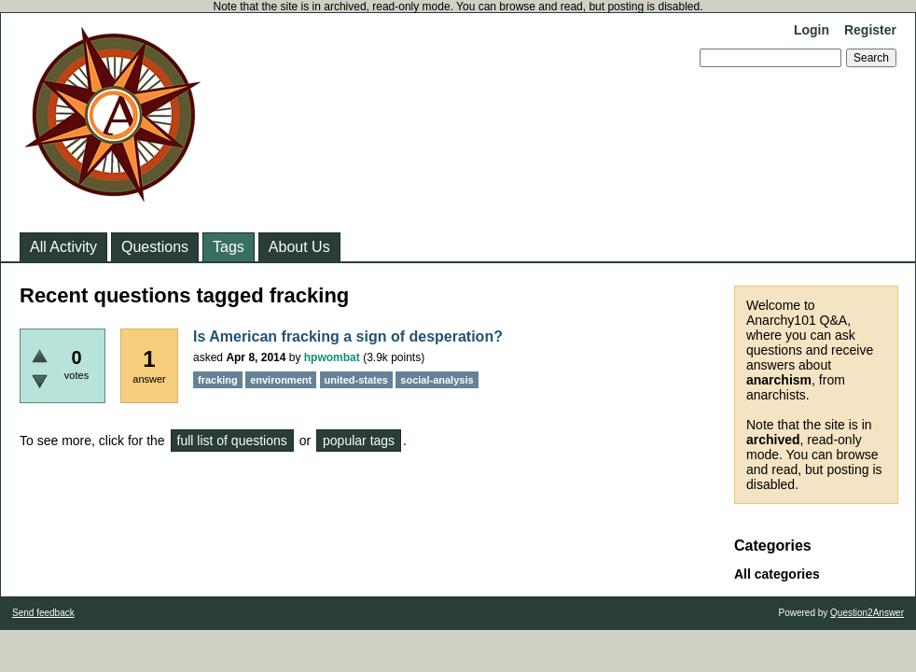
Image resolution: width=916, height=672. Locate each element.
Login (811, 29)
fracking (218, 379)
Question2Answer (867, 613)
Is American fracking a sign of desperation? (348, 336)
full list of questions (232, 440)
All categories (777, 574)
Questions (154, 247)
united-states (356, 379)
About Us (299, 247)
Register (870, 29)
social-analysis (436, 379)
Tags (228, 247)
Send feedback (43, 613)
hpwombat (332, 357)
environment (281, 379)
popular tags (359, 440)
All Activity (63, 247)
